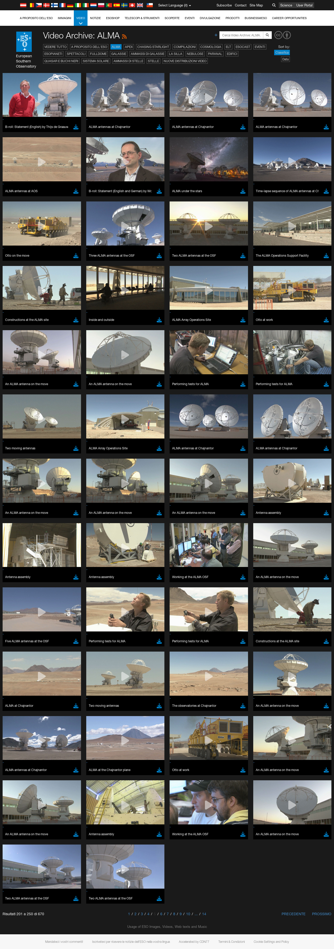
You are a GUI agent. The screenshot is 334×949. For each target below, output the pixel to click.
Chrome (21, 670)
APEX (129, 47)
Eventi (190, 18)
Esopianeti (53, 54)
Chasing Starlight (153, 47)
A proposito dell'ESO (36, 18)
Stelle (153, 61)
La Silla (175, 54)
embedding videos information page (290, 585)
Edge (19, 675)
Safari (19, 685)
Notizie (95, 18)
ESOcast (243, 47)
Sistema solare (96, 61)
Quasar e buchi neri (61, 61)
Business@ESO (256, 18)
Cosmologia (210, 47)
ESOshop (113, 18)
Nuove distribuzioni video (185, 61)
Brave (19, 665)
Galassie (118, 54)
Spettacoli (76, 54)
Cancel (42, 760)
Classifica (282, 52)
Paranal (215, 54)
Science (286, 5)
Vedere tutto (55, 47)
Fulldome (98, 54)
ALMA (116, 47)
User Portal (304, 5)
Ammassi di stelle (128, 61)
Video (81, 21)
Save (16, 760)
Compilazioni (185, 47)
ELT (228, 47)
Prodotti (233, 18)
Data (285, 59)
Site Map (256, 5)
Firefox (20, 680)
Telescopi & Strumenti (142, 18)
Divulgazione (210, 18)
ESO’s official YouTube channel (121, 580)
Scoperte (172, 18)
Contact (240, 5)
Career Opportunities (289, 18)
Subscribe (224, 5)
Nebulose (195, 54)
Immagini (64, 18)
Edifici (232, 54)
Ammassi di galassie (147, 54)
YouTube (11, 580)
